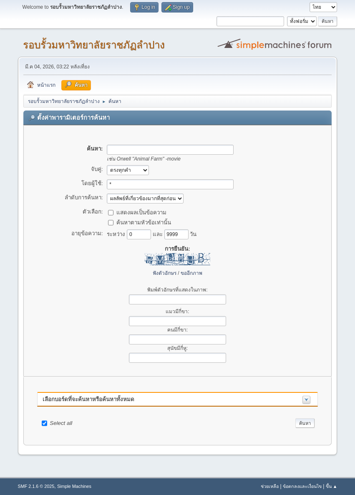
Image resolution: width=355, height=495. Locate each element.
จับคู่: (97, 169)
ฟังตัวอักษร (164, 273)
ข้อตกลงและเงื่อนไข (302, 486)
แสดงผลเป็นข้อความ (141, 212)
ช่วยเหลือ (270, 486)
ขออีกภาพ (191, 273)
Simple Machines (74, 486)
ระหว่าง (117, 234)
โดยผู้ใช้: (92, 183)
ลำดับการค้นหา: (84, 197)
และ (158, 234)
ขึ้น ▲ (331, 486)
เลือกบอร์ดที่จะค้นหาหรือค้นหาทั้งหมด (88, 399)
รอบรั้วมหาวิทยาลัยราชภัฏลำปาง (94, 44)
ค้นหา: (95, 149)
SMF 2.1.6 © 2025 (36, 486)
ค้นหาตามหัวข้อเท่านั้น (143, 222)
